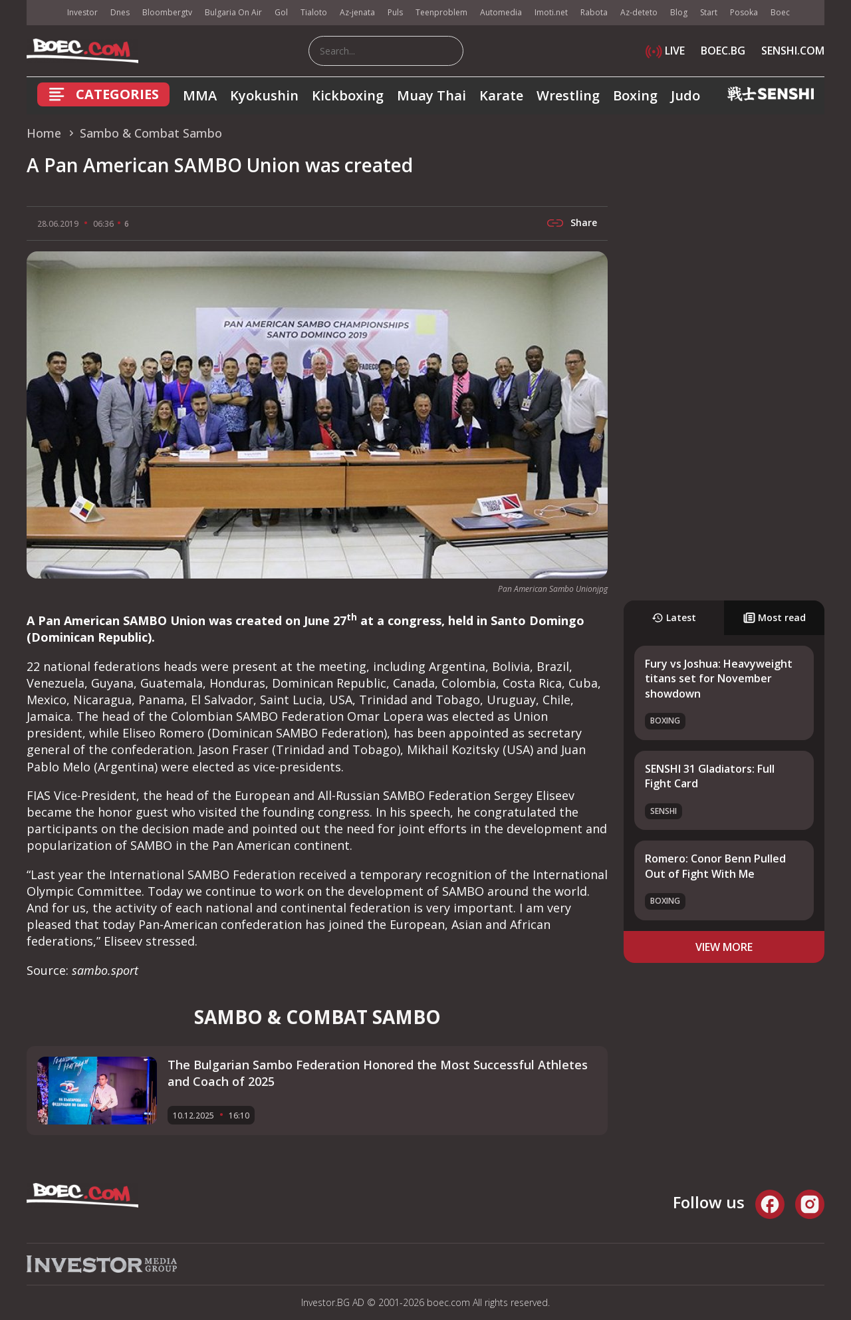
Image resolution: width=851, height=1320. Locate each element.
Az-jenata (357, 12)
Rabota (594, 12)
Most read (774, 617)
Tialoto (314, 12)
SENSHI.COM (792, 50)
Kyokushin (264, 95)
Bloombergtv (167, 12)
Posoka (744, 12)
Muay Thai (431, 95)
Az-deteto (639, 12)
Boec (780, 12)
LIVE (665, 50)
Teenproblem (441, 12)
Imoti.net (551, 12)
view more (724, 947)
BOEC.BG (723, 50)
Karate (501, 95)
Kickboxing (348, 95)
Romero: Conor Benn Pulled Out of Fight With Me (715, 865)
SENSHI (663, 811)
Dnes (120, 12)
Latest (674, 617)
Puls (395, 12)
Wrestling (568, 95)
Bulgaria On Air (233, 12)
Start (708, 12)
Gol (281, 12)
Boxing (635, 95)
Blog (678, 12)
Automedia (501, 12)
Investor (82, 12)
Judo (685, 95)
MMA (200, 95)
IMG (43, 13)
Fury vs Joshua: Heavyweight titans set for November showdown (718, 678)
